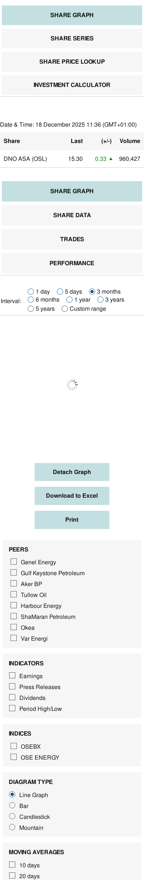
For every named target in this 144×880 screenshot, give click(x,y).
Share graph (72, 15)
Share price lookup (72, 61)
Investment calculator (72, 85)
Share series (72, 38)
